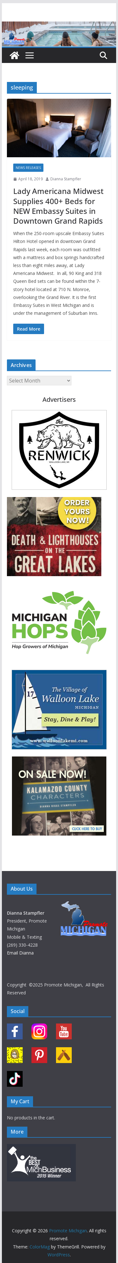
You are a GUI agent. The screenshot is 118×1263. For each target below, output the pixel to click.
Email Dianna (20, 953)
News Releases (28, 167)
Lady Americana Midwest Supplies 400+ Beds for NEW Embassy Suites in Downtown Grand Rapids (58, 206)
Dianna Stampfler (65, 179)
